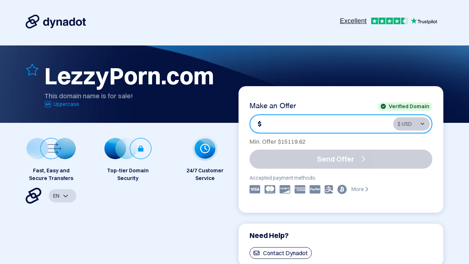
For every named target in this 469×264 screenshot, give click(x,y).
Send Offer (341, 159)
